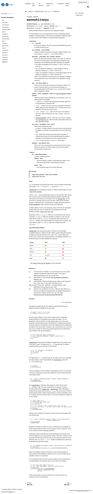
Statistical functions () (43, 11)
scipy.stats (4, 61)
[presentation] (70, 105)
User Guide (33, 4)
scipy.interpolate (5, 38)
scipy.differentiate (6, 29)
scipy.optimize (5, 50)
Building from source (49, 4)
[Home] (25, 11)
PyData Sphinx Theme (82, 490)
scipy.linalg (4, 43)
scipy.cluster (5, 22)
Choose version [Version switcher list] (83, 2)
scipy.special (5, 59)
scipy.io (3, 41)
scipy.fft (3, 31)
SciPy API (30, 11)
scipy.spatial (4, 57)
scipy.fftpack (5, 34)
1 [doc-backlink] (29, 271)
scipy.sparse (5, 55)
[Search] (7, 13)
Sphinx (10, 491)
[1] (39, 196)
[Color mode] (91, 2)
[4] (44, 306)
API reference (41, 4)
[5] (69, 78)
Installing (27, 3)
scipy (3, 20)
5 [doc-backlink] (29, 289)
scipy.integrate (5, 36)
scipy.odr (4, 48)
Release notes (67, 4)
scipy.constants (5, 24)
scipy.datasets (5, 27)
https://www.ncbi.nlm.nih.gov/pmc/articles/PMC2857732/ (48, 294)
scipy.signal (4, 52)
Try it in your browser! (66, 302)
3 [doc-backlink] (29, 281)
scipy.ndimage (5, 45)
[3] (68, 196)
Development (60, 3)
